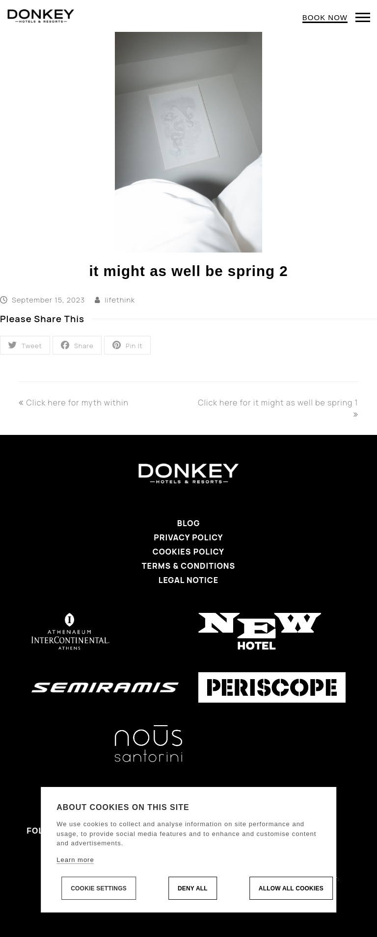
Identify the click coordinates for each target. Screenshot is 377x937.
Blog (188, 523)
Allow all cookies (291, 888)
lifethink (120, 299)
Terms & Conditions (188, 565)
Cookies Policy (188, 551)
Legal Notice (188, 580)
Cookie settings (99, 888)
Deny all (193, 888)
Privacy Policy (188, 537)
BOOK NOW (325, 17)
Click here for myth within (73, 402)
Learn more (75, 859)
